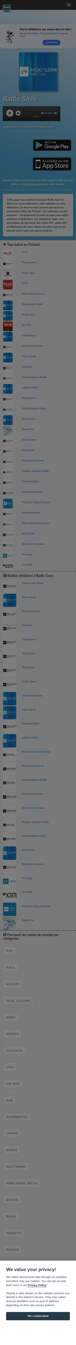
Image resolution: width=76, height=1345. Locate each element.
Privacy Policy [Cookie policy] (37, 1285)
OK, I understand (38, 1315)
